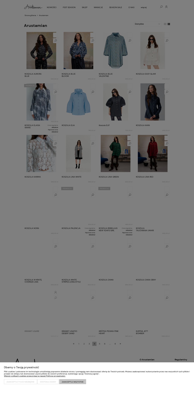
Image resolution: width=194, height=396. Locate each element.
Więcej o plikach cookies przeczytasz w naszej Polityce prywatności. (34, 376)
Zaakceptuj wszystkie (73, 382)
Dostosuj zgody (48, 382)
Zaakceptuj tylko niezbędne (20, 382)
